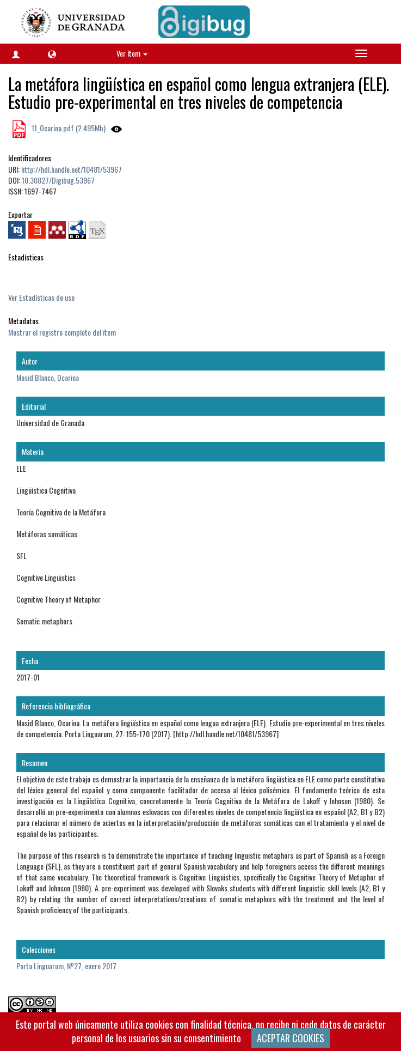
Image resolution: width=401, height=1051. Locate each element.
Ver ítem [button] (131, 53)
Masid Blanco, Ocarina (47, 377)
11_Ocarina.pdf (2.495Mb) (68, 127)
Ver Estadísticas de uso (41, 297)
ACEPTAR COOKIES (290, 1038)
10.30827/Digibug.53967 (58, 180)
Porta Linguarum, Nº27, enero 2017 (66, 965)
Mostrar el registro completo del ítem (62, 332)
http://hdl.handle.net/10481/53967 (71, 169)
